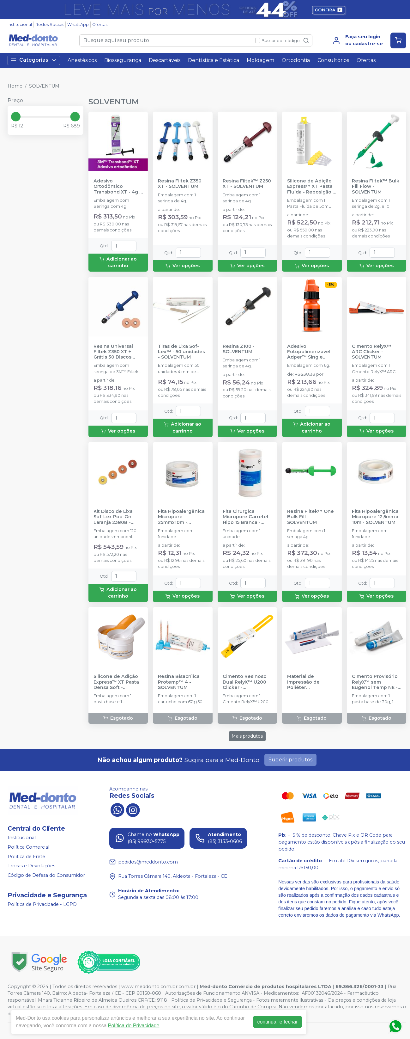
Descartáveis (164, 60)
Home (15, 86)
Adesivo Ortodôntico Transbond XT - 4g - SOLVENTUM (117, 186)
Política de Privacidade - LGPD (42, 904)
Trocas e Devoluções (31, 866)
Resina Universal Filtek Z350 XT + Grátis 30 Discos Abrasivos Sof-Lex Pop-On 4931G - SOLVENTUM (114, 352)
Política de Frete (26, 856)
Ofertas (99, 24)
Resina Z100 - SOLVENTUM (239, 349)
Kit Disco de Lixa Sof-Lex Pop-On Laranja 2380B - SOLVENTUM (113, 517)
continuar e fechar (277, 1021)
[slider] (16, 116)
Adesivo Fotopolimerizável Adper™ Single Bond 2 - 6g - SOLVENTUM (308, 352)
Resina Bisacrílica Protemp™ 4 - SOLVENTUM (179, 682)
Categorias (33, 60)
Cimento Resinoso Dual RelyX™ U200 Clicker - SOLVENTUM (245, 682)
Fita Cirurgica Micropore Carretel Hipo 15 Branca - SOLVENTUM (245, 517)
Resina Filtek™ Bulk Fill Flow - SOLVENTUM (375, 186)
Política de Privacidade (134, 1025)
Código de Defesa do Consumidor (46, 875)
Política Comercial (28, 847)
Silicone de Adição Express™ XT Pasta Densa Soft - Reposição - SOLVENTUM (116, 682)
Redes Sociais (49, 24)
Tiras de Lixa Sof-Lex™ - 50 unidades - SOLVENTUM (181, 352)
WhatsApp (78, 24)
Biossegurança (122, 60)
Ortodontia (296, 60)
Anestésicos (82, 60)
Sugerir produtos (290, 760)
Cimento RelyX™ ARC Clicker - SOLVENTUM (371, 352)
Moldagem (260, 60)
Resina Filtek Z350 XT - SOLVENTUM (180, 183)
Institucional (20, 24)
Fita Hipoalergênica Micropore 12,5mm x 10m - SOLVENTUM (375, 517)
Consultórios (333, 60)
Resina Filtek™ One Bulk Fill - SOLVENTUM (310, 517)
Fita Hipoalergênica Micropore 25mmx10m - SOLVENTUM (181, 517)
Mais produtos (247, 736)
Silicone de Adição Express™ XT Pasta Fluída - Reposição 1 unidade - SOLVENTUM (311, 186)
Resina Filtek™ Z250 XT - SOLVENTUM (247, 183)
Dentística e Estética (213, 60)
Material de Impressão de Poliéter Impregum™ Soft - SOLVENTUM (309, 682)
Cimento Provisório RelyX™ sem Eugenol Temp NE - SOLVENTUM (375, 682)
